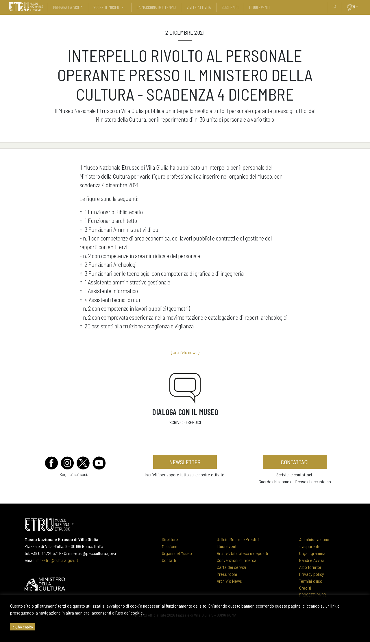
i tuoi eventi (259, 7)
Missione (169, 546)
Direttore (170, 539)
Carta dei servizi (231, 567)
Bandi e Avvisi (311, 560)
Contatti (169, 560)
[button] (359, 6)
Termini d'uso (310, 581)
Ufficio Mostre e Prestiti (238, 539)
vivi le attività (198, 7)
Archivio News (229, 581)
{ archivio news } (185, 352)
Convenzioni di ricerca (236, 560)
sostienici (230, 7)
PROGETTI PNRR (312, 594)
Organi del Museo (177, 553)
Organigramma (312, 553)
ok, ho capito (22, 626)
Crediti (305, 588)
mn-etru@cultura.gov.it (57, 560)
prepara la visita (68, 7)
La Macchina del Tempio (156, 7)
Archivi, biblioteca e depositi (242, 553)
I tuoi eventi (227, 546)
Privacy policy (311, 574)
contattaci (295, 461)
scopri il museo (106, 7)
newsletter (185, 461)
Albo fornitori (311, 567)
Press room (227, 574)
